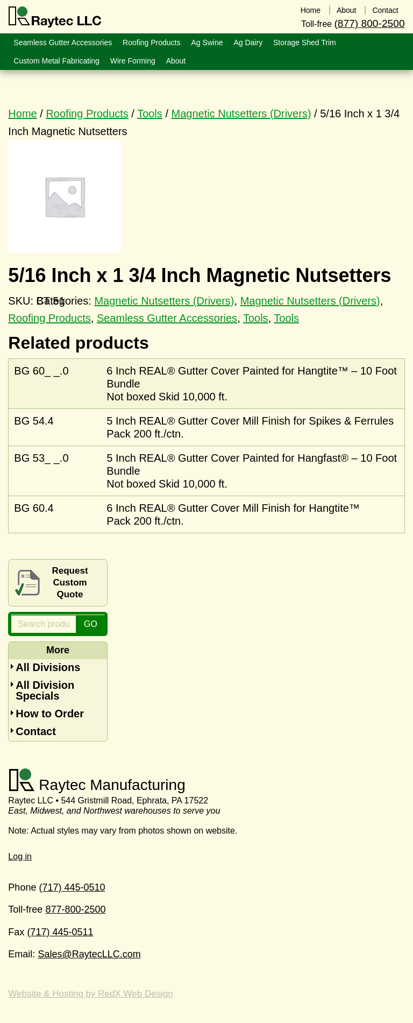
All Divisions (48, 667)
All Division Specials (45, 690)
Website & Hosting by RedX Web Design (90, 994)
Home (22, 113)
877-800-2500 (75, 909)
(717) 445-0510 (72, 887)
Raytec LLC (55, 17)
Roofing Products (87, 113)
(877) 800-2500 (369, 23)
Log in (20, 856)
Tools (149, 113)
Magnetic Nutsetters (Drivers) (241, 113)
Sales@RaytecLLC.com (89, 954)
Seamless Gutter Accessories (167, 318)
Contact (35, 731)
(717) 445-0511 (60, 932)
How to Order (50, 713)
